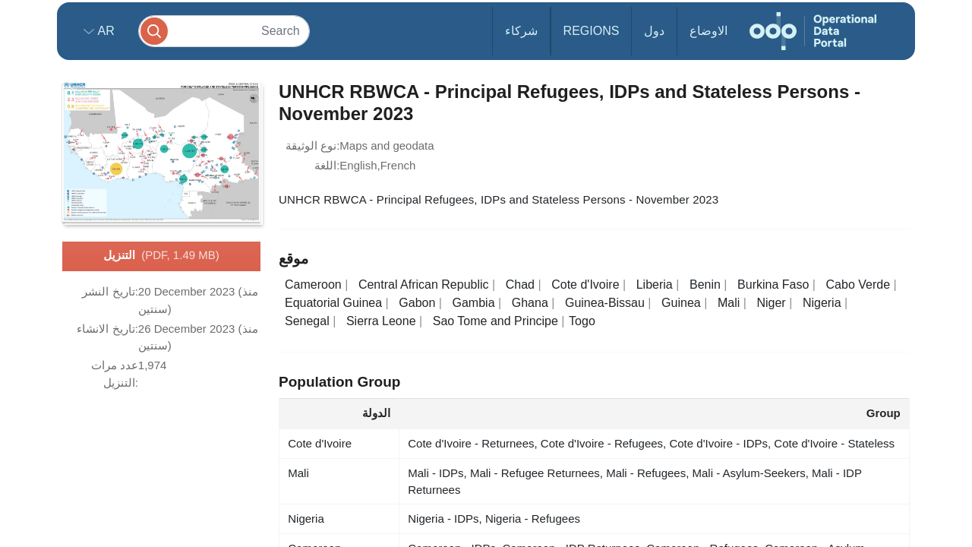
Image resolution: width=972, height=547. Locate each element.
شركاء (521, 30)
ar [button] (104, 30)
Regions (591, 30)
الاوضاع (708, 30)
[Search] (224, 30)
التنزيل (161, 256)
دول (654, 30)
